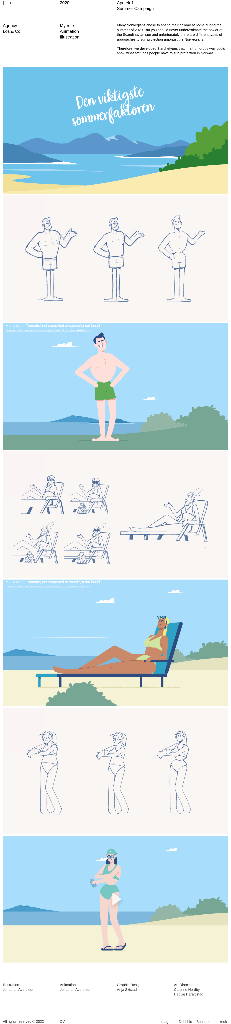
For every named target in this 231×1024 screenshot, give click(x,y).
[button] (115, 899)
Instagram (166, 1022)
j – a (7, 3)
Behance (203, 1022)
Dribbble (185, 1022)
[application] (115, 386)
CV (62, 1021)
